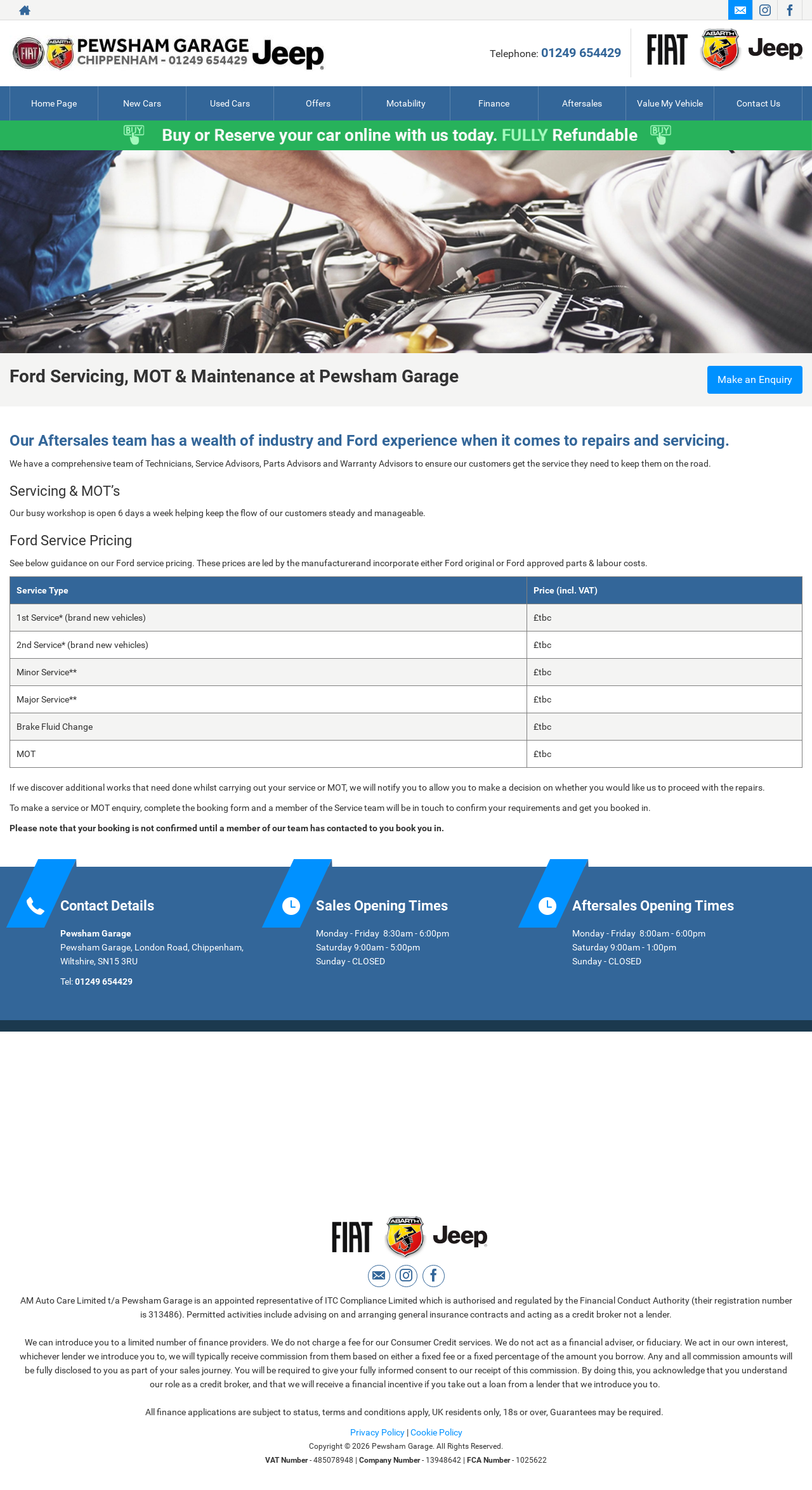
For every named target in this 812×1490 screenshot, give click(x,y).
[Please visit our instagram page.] (764, 10)
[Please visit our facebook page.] (789, 10)
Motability (406, 103)
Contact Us (758, 103)
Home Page (54, 103)
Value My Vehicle (670, 103)
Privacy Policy (377, 1432)
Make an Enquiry (754, 379)
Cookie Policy (436, 1432)
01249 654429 (581, 52)
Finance (493, 103)
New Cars (142, 103)
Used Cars (230, 103)
